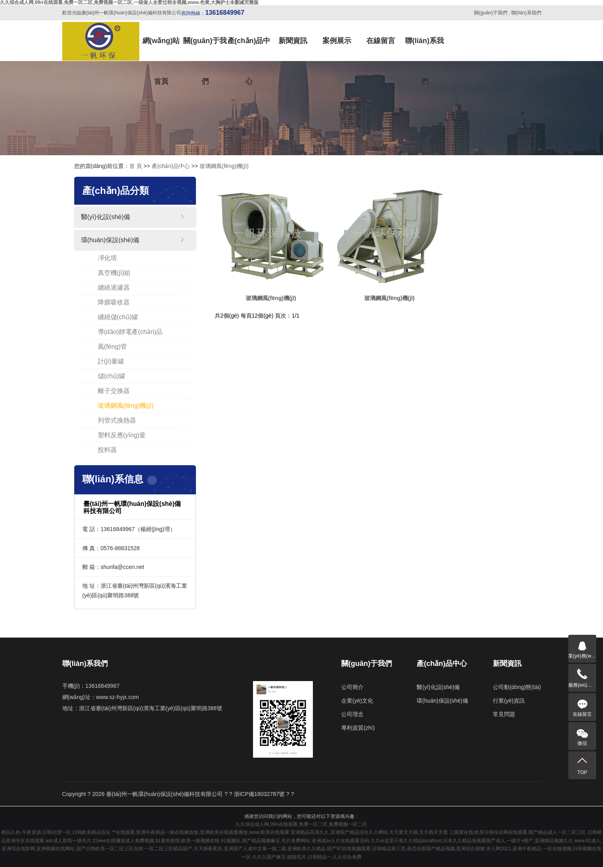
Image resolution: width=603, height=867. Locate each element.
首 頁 (135, 166)
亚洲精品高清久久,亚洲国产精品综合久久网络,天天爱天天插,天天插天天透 (369, 832)
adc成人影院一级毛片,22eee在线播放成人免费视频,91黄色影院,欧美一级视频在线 (132, 840)
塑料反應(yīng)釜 (122, 435)
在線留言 (380, 41)
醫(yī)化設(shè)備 (105, 216)
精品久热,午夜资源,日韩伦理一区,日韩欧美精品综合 (56, 832)
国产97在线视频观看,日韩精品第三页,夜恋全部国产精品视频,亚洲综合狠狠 (405, 848)
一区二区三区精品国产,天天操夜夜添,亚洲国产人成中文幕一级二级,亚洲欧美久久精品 (235, 848)
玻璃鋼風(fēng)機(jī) (224, 166)
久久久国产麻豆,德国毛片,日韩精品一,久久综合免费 (307, 857)
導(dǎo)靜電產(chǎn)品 (130, 331)
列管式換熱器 (117, 420)
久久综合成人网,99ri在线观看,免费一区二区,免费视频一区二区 (301, 824)
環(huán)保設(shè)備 (110, 240)
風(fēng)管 (112, 346)
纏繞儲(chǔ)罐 (118, 317)
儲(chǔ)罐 (112, 376)
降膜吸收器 (114, 302)
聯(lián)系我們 (526, 13)
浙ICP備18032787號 (259, 794)
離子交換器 (114, 390)
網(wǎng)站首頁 (161, 49)
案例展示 (336, 41)
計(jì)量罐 (111, 361)
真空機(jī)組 (114, 272)
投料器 (107, 449)
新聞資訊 (293, 41)
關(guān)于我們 (490, 13)
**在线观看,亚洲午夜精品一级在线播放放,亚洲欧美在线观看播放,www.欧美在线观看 (200, 832)
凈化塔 (107, 258)
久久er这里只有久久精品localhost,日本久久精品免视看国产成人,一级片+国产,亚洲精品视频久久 (472, 840)
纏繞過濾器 (114, 287)
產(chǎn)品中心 (249, 49)
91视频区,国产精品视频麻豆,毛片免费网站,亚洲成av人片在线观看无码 (295, 840)
